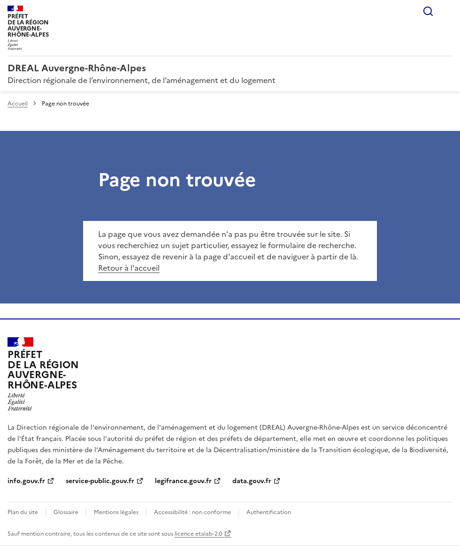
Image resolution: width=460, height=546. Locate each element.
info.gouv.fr (26, 481)
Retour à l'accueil (129, 267)
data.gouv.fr (251, 481)
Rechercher (428, 11)
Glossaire (66, 512)
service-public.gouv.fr (100, 481)
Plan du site (23, 512)
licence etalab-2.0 (198, 534)
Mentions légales (116, 512)
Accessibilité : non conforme (192, 512)
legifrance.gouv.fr (183, 481)
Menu (446, 11)
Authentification (268, 512)
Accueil (18, 103)
